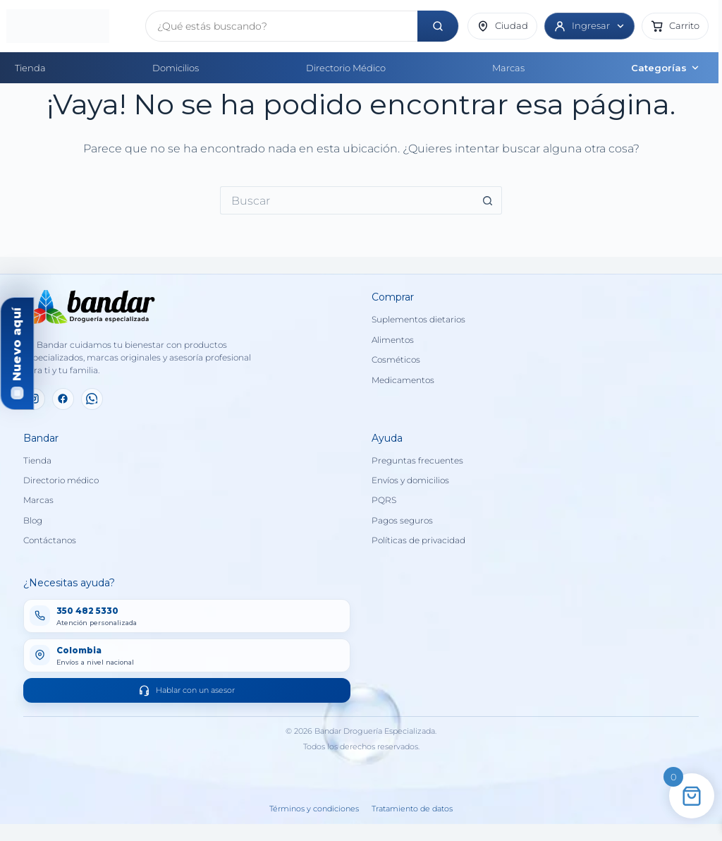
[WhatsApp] (92, 399)
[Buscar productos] (281, 26)
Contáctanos (49, 540)
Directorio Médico (346, 67)
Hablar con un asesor (186, 690)
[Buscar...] (347, 200)
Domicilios (175, 67)
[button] (675, 26)
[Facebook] (63, 399)
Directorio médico (61, 480)
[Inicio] (71, 26)
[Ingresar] (589, 26)
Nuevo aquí (16, 344)
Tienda (30, 67)
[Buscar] (437, 26)
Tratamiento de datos (412, 808)
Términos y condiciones (314, 808)
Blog (32, 521)
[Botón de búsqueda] (488, 200)
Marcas (508, 67)
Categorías (665, 67)
